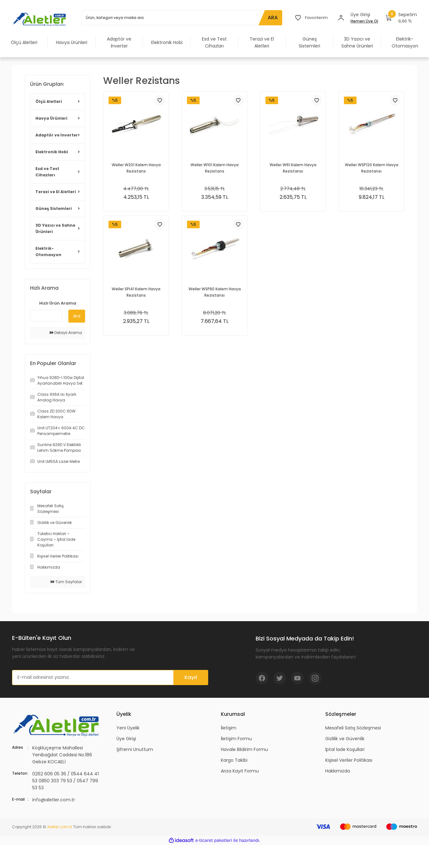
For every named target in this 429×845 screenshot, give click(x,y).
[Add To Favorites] (160, 100)
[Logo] (40, 19)
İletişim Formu (236, 738)
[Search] (181, 17)
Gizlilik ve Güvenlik (344, 738)
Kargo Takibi (234, 760)
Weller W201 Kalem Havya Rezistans (136, 168)
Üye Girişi (126, 738)
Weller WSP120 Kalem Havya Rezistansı (371, 168)
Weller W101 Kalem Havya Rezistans (214, 168)
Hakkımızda (337, 771)
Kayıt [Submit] (190, 677)
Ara (76, 316)
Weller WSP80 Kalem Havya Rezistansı (215, 292)
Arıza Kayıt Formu (240, 771)
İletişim (228, 728)
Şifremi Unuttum (134, 749)
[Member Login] (341, 17)
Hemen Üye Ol (364, 21)
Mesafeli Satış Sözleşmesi (353, 728)
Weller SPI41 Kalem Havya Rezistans (136, 292)
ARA (271, 17)
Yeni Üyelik (128, 728)
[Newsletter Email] (110, 677)
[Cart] (401, 17)
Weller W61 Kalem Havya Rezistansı (293, 168)
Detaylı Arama (66, 332)
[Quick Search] (46, 316)
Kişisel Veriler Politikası (348, 760)
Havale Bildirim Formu (244, 749)
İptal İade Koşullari (344, 749)
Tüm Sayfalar (66, 581)
